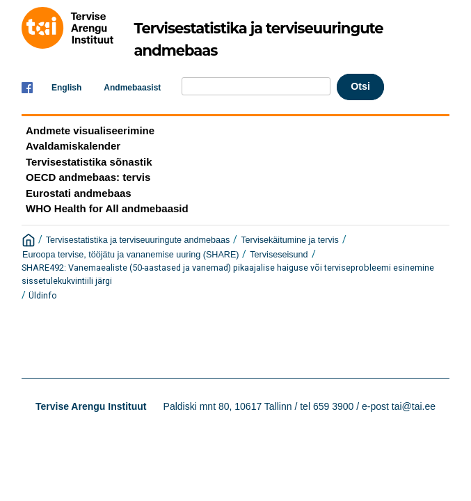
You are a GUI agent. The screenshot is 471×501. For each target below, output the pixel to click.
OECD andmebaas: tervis (88, 177)
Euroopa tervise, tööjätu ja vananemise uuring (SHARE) (130, 255)
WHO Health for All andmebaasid (107, 208)
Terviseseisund (279, 255)
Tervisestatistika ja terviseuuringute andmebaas (138, 240)
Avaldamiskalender (73, 146)
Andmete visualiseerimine (90, 130)
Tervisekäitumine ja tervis (290, 240)
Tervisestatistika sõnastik (89, 162)
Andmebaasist (132, 88)
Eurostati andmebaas (78, 193)
